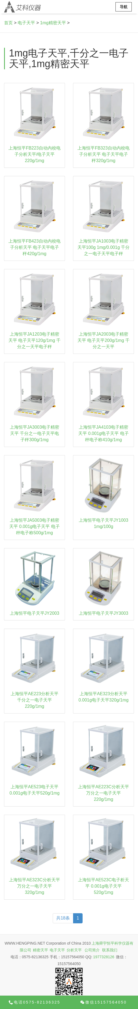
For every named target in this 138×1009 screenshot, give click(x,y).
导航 (123, 7)
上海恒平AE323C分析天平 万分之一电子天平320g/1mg (34, 886)
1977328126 (103, 957)
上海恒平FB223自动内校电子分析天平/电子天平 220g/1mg (34, 154)
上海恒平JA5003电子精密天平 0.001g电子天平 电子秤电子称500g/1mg (34, 526)
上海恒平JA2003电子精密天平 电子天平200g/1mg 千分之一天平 (103, 340)
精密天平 (40, 950)
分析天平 (74, 950)
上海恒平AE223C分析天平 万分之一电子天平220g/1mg (103, 793)
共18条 (63, 918)
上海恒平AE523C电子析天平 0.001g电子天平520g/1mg (103, 886)
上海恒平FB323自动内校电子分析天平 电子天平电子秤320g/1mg (103, 154)
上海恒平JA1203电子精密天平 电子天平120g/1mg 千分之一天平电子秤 (34, 340)
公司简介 (92, 950)
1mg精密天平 (53, 22)
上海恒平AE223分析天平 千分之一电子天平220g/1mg (34, 700)
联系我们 (109, 950)
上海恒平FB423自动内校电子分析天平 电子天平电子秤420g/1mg (34, 247)
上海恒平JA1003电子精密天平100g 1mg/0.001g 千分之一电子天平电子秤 (103, 247)
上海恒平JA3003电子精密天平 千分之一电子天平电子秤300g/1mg (34, 433)
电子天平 (26, 22)
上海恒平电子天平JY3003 (103, 613)
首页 (8, 22)
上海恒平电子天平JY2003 (34, 613)
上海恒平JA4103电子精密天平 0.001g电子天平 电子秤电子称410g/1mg (103, 433)
